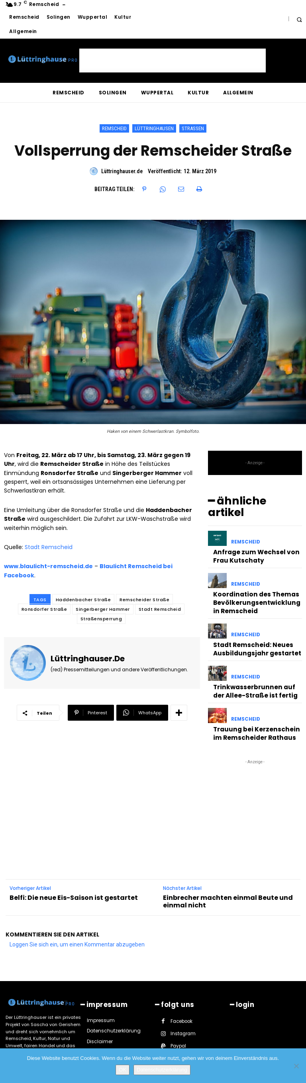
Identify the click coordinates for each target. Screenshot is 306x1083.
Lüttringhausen (154, 128)
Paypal (178, 1012)
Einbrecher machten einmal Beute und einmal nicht (228, 868)
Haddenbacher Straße (83, 599)
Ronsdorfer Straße (44, 609)
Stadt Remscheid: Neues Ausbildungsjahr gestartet (252, 624)
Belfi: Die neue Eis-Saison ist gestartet (74, 864)
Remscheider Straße (144, 599)
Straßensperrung (101, 619)
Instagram (182, 999)
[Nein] (296, 1066)
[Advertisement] (172, 60)
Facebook (181, 986)
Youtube (215, 1024)
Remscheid (114, 128)
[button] (299, 19)
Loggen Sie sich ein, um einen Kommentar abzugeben (77, 910)
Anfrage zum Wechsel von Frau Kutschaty (250, 539)
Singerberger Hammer (103, 609)
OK (122, 1070)
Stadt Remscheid (49, 547)
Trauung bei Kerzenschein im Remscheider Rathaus (255, 701)
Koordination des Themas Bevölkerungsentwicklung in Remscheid (253, 581)
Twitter (178, 1024)
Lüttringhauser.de (122, 171)
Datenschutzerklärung (162, 1070)
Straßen (192, 128)
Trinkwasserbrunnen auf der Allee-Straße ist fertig (254, 662)
